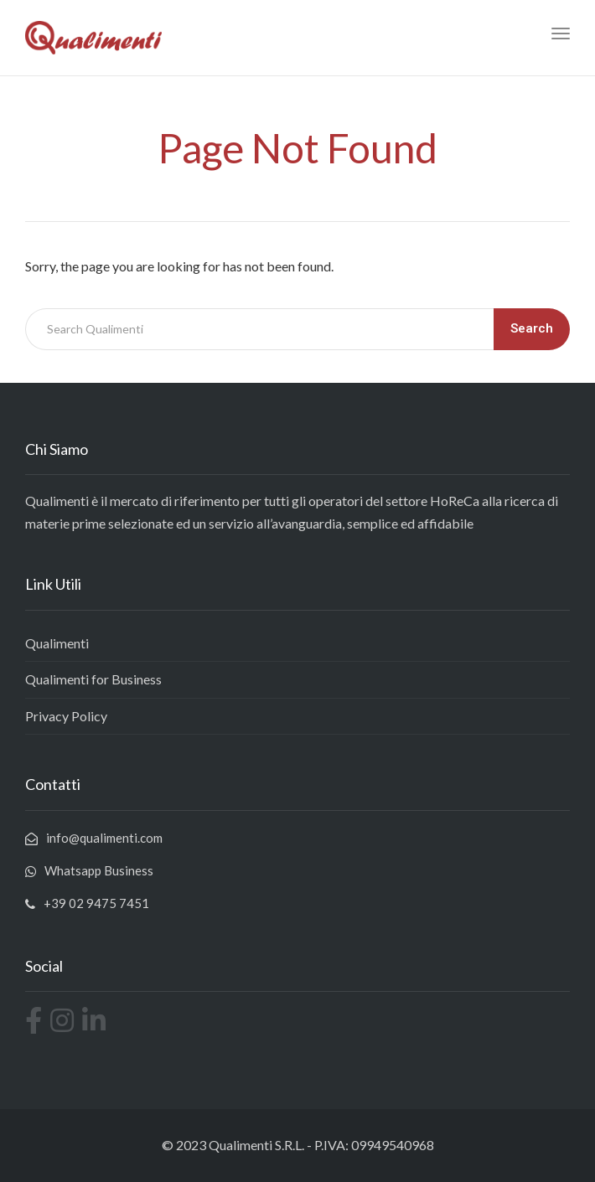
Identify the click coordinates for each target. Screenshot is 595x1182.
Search (531, 328)
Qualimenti (57, 643)
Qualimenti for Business (93, 679)
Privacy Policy (66, 716)
